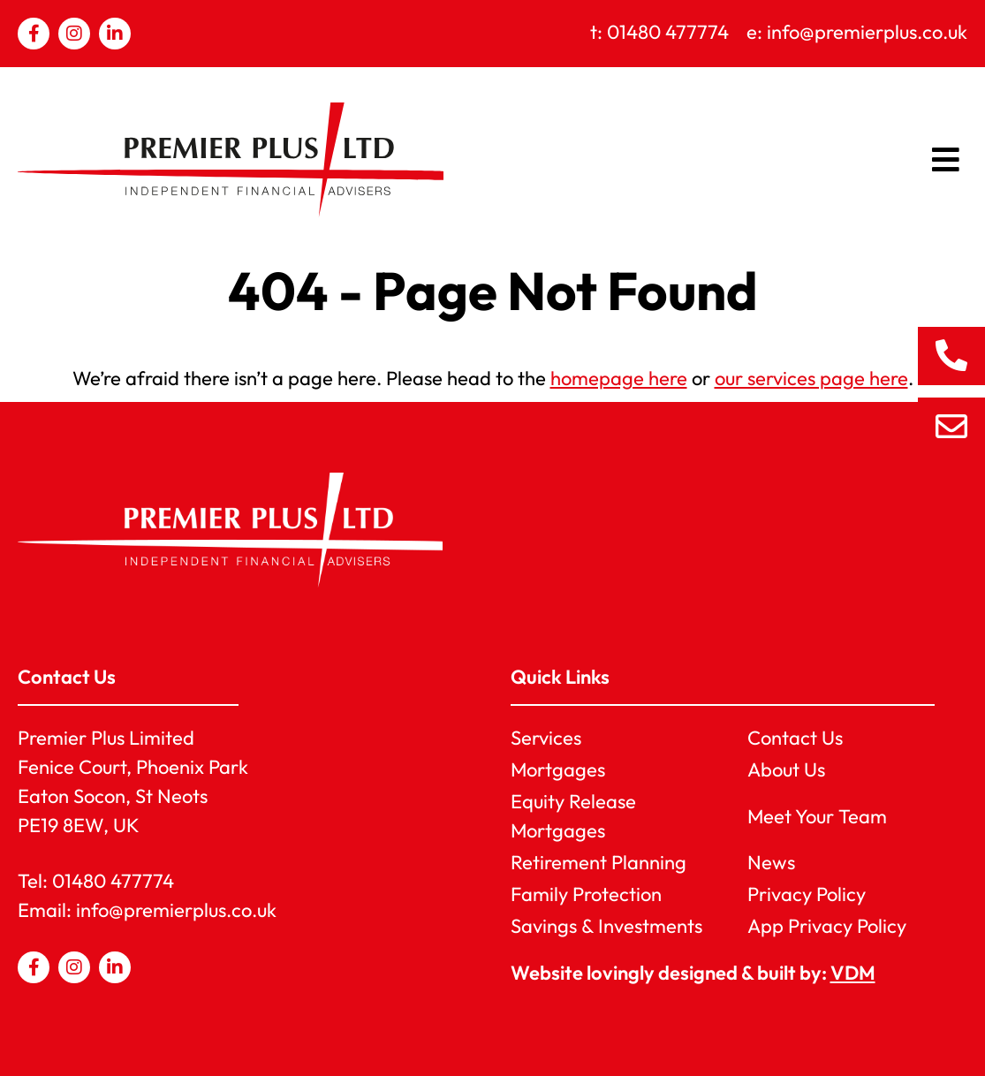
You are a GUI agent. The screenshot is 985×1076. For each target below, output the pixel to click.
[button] (946, 160)
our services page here (811, 378)
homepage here (618, 378)
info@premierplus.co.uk (176, 910)
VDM (852, 972)
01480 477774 (113, 880)
